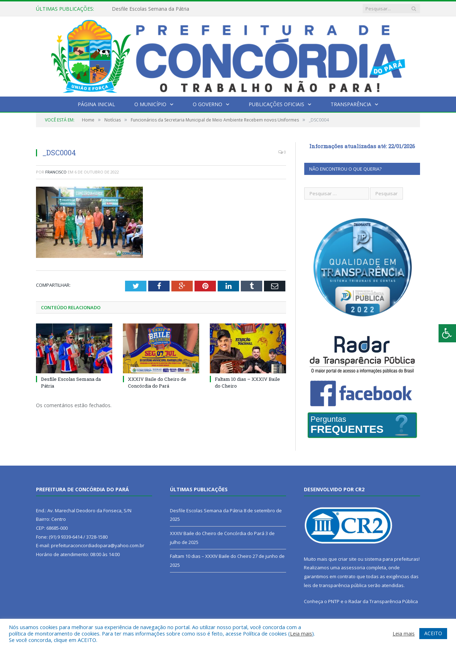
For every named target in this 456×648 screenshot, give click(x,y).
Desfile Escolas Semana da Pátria (150, 9)
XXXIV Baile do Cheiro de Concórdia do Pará (157, 382)
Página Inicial (96, 104)
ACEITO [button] (433, 633)
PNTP (334, 601)
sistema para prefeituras (391, 559)
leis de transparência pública (335, 585)
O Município (150, 104)
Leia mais (301, 633)
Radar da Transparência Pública (383, 601)
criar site (347, 559)
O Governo (207, 104)
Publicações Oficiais (276, 104)
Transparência (351, 104)
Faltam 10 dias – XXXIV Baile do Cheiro (211, 556)
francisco (56, 172)
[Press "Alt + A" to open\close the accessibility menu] (447, 333)
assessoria (353, 567)
